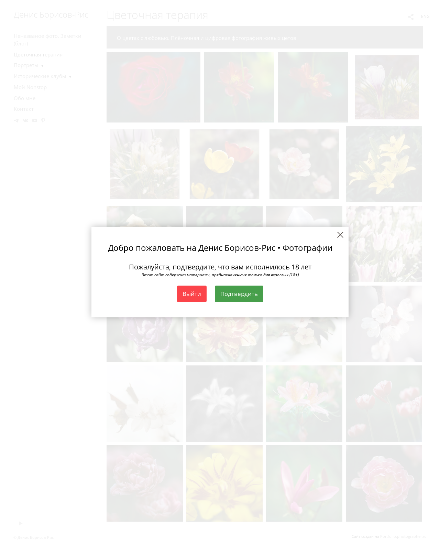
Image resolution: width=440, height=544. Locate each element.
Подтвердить (239, 294)
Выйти (192, 294)
